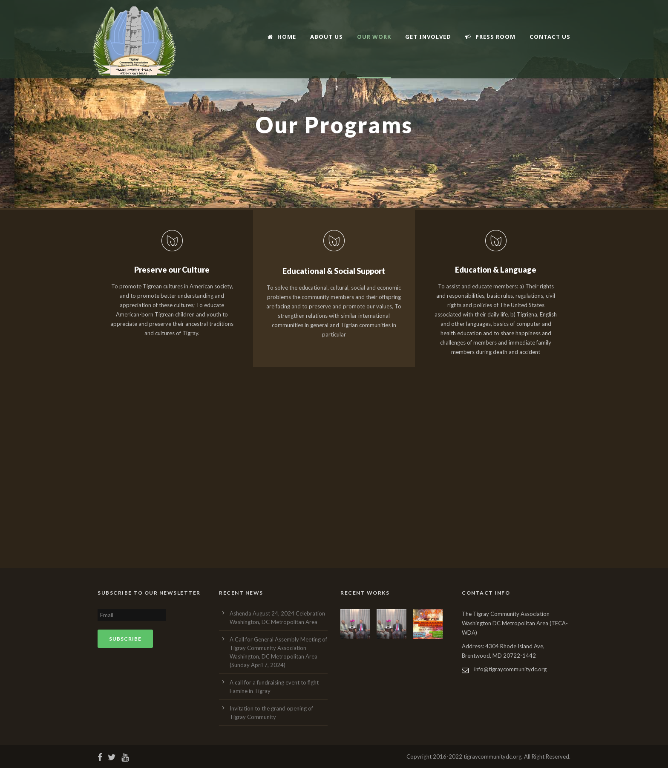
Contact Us (550, 36)
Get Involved (428, 36)
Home (282, 36)
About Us (326, 36)
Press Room (490, 36)
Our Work (374, 36)
